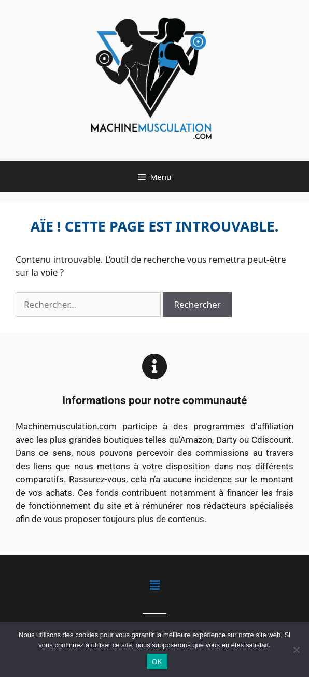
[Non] (296, 649)
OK (157, 662)
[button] (154, 585)
